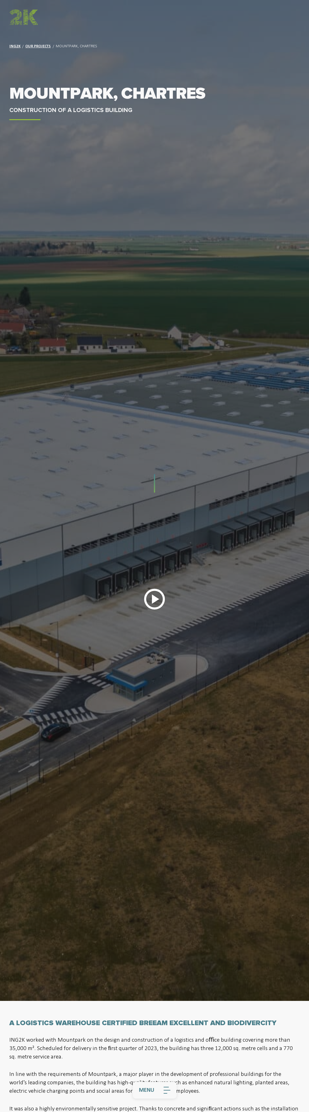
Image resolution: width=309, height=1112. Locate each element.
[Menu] (155, 1090)
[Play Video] (154, 599)
